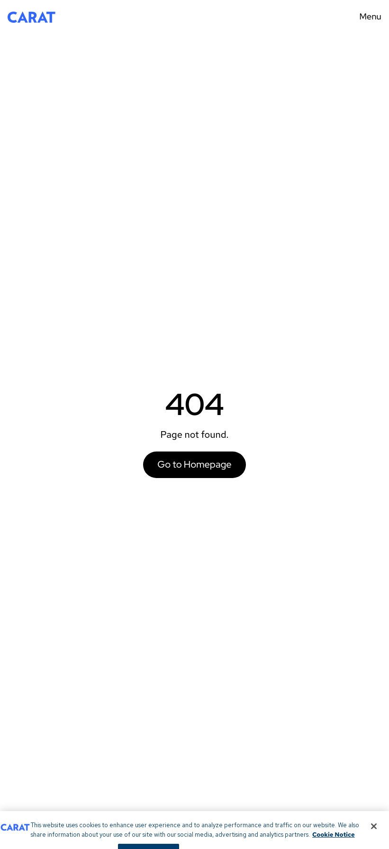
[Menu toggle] (367, 17)
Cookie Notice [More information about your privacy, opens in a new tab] (333, 838)
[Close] (373, 830)
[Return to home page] (31, 17)
